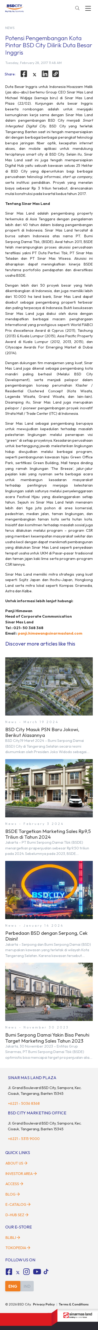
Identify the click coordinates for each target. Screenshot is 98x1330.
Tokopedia (17, 1247)
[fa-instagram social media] (26, 1272)
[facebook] (24, 74)
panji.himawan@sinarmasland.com (50, 633)
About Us (16, 1163)
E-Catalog (18, 1204)
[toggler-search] (77, 8)
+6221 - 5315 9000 (24, 1138)
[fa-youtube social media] (37, 1272)
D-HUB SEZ (16, 1215)
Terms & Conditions (74, 1304)
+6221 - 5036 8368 (24, 1103)
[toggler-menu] (88, 8)
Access (14, 1183)
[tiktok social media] (17, 1272)
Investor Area (21, 1173)
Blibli (12, 1237)
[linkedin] (45, 74)
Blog (12, 1194)
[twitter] (34, 74)
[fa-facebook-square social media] (9, 1272)
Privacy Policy (44, 1304)
